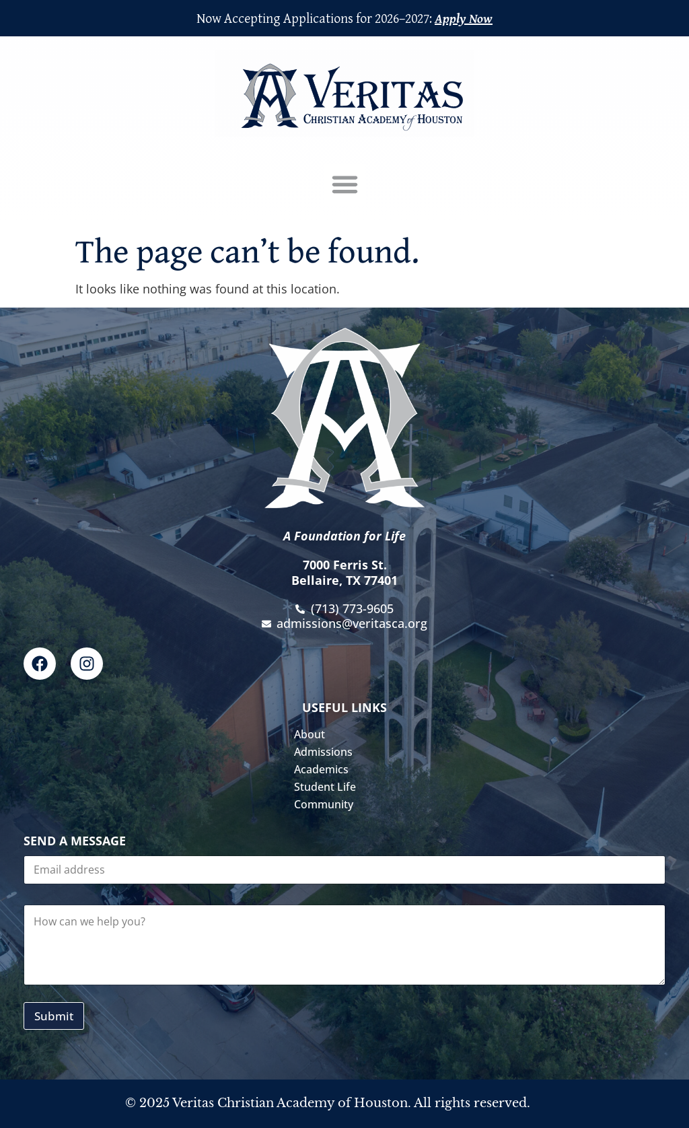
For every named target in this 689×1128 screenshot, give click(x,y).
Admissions (326, 751)
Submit (53, 1016)
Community (327, 804)
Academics (324, 769)
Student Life (328, 786)
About (313, 734)
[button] (344, 184)
